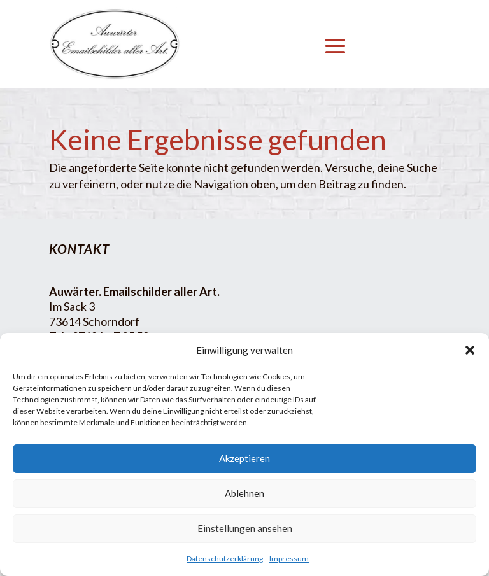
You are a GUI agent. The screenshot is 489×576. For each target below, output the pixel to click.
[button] (470, 350)
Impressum (289, 558)
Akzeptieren (244, 458)
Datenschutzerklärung (225, 558)
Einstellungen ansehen (244, 528)
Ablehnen (244, 493)
